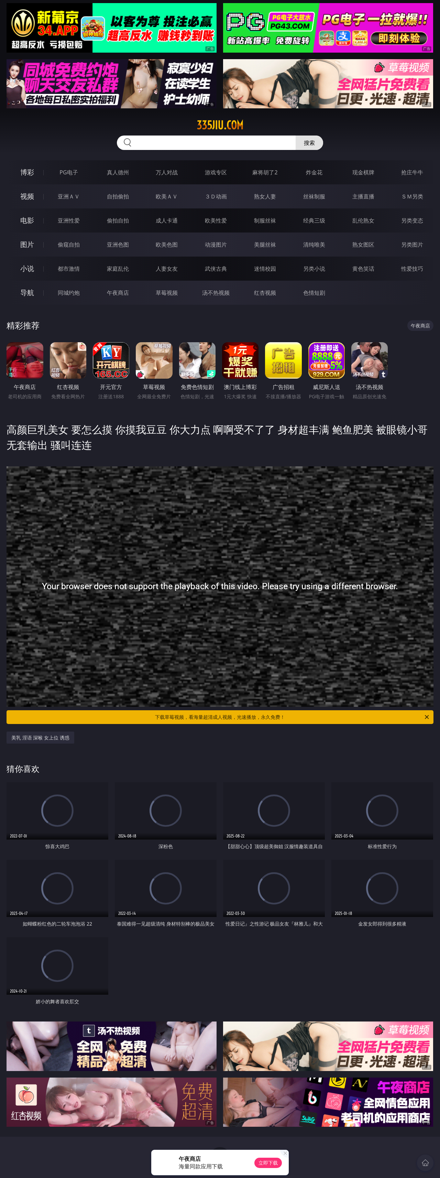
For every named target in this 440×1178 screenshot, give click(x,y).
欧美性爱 (216, 220)
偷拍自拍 (118, 220)
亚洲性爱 (69, 220)
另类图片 (412, 244)
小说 (27, 268)
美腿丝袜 (265, 244)
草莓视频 (167, 292)
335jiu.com (220, 125)
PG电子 (68, 172)
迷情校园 (265, 268)
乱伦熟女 (363, 220)
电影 (27, 220)
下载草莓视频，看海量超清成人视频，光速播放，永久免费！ (292, 717)
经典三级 (314, 220)
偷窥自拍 (69, 244)
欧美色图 (167, 244)
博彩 (27, 172)
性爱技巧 (412, 268)
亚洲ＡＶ (69, 196)
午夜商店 (118, 292)
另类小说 (314, 268)
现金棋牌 (363, 172)
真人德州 (118, 172)
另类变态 (412, 220)
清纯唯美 (314, 244)
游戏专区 (216, 172)
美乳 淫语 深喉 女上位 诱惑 (40, 737)
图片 (27, 244)
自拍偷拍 (118, 196)
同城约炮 (69, 292)
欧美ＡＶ (167, 196)
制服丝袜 (265, 220)
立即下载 (268, 1162)
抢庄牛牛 (412, 172)
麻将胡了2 (264, 172)
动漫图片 (216, 244)
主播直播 (363, 196)
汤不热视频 (216, 292)
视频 (27, 196)
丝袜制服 (314, 196)
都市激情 (69, 268)
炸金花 (314, 172)
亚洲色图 (118, 244)
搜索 (309, 143)
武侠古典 (216, 268)
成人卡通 (167, 220)
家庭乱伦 (118, 268)
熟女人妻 (265, 196)
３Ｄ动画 (216, 196)
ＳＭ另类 (412, 196)
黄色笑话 (363, 268)
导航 (27, 292)
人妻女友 (167, 268)
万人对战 (167, 172)
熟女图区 (363, 244)
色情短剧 (314, 292)
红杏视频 (265, 292)
